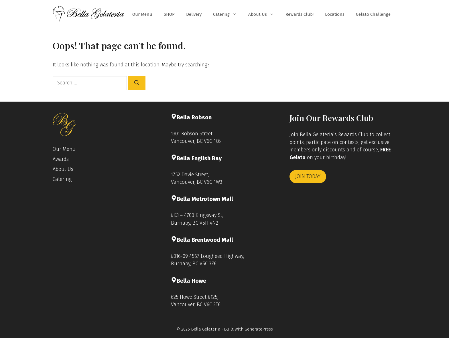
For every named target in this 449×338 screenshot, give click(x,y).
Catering (228, 14)
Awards (61, 159)
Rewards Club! (299, 14)
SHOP (169, 14)
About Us (264, 14)
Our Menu (142, 14)
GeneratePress (259, 329)
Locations (334, 14)
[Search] (136, 83)
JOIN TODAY (307, 176)
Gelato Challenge (373, 14)
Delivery (194, 14)
